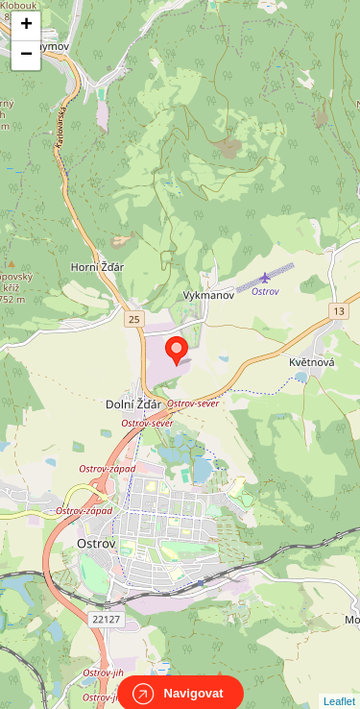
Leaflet (339, 684)
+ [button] (26, 26)
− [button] (26, 55)
